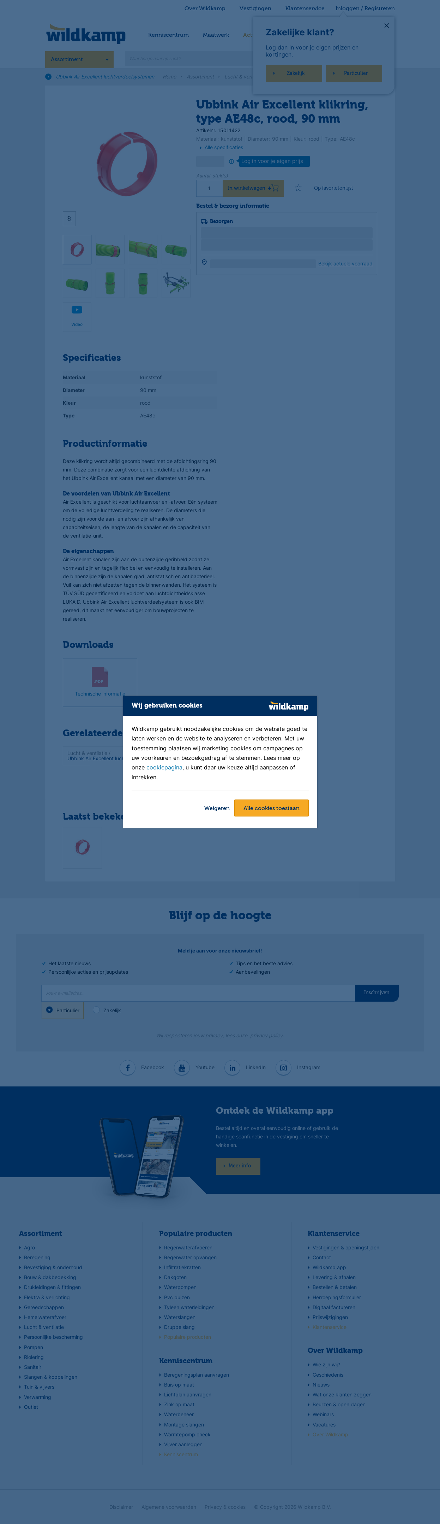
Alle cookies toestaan (271, 808)
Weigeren (217, 808)
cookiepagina (164, 767)
